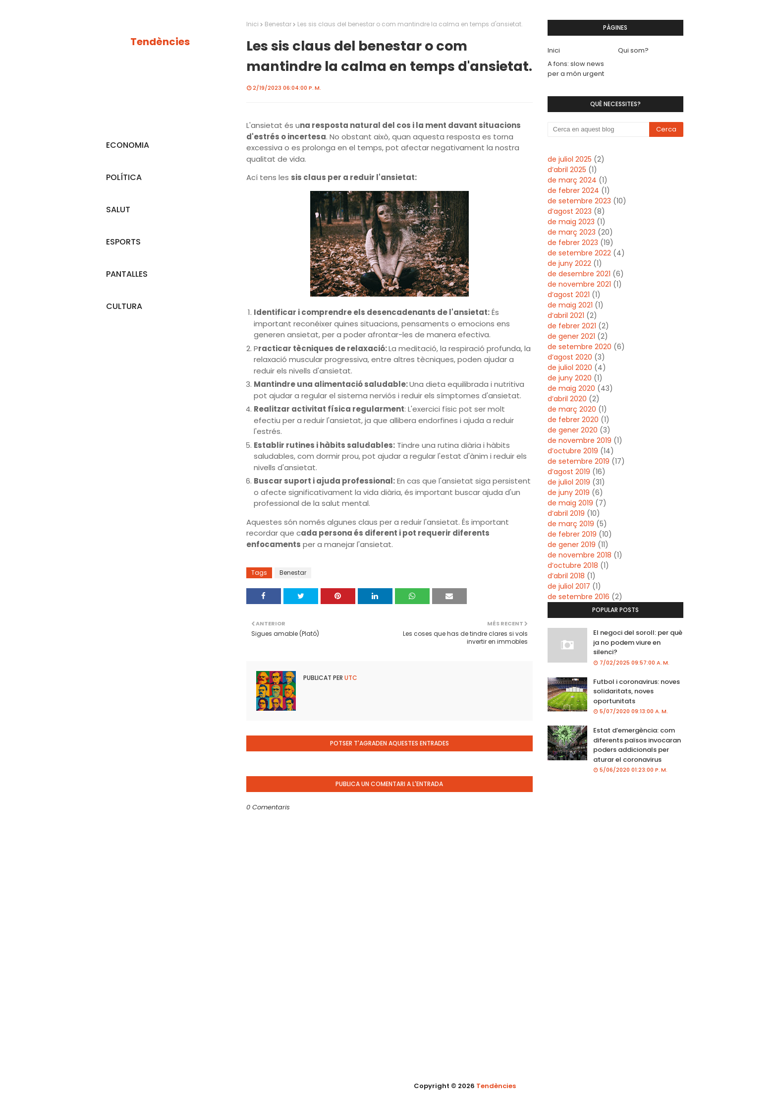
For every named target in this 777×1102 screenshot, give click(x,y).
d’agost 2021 (569, 295)
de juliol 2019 (569, 482)
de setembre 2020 (579, 347)
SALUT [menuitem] (118, 209)
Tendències (160, 42)
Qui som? (633, 50)
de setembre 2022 (579, 253)
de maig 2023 (571, 222)
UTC (350, 677)
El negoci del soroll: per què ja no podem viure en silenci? (637, 642)
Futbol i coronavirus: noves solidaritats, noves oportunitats (636, 691)
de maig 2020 (571, 388)
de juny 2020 (570, 378)
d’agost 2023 (570, 211)
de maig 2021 (570, 305)
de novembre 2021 (579, 284)
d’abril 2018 (566, 576)
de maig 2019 (570, 503)
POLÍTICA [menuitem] (124, 177)
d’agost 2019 (569, 472)
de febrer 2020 (573, 420)
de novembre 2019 (579, 440)
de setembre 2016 (579, 597)
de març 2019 (571, 524)
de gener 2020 (573, 430)
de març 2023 (572, 232)
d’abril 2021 (566, 315)
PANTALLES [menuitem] (127, 274)
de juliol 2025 (570, 159)
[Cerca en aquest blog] (599, 129)
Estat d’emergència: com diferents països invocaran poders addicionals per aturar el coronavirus (637, 745)
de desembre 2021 (579, 274)
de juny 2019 (569, 492)
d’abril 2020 (567, 399)
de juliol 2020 (570, 367)
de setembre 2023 (579, 201)
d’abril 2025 (567, 170)
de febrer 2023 (573, 242)
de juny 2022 (569, 263)
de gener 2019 (572, 545)
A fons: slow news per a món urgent (576, 68)
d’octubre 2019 (573, 451)
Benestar (278, 24)
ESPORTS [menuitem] (123, 241)
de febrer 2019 (572, 534)
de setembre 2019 (579, 461)
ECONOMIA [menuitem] (127, 145)
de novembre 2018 (579, 555)
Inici (252, 24)
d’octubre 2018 (573, 565)
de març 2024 (572, 180)
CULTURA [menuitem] (124, 306)
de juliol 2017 (569, 586)
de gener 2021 (571, 336)
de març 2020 (572, 409)
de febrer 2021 (572, 326)
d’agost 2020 (570, 357)
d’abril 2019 (566, 513)
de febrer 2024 (573, 190)
